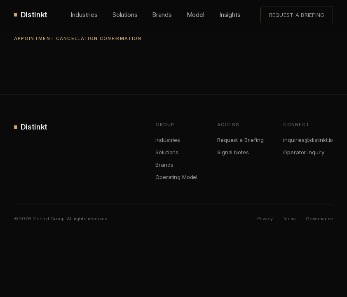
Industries (84, 15)
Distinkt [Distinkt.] (30, 14)
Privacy (265, 219)
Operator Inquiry (303, 152)
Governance (319, 219)
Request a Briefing (297, 15)
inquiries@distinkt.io (308, 140)
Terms (289, 219)
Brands (161, 15)
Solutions (125, 15)
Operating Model (176, 177)
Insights (230, 15)
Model (195, 15)
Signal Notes (233, 152)
